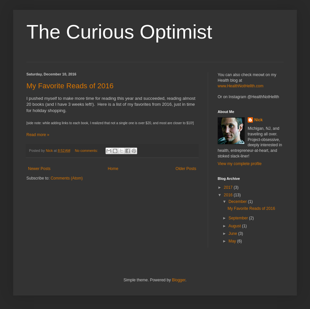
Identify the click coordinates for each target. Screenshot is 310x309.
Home (113, 168)
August (235, 226)
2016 (229, 195)
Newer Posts (39, 168)
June (233, 233)
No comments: (87, 151)
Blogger (178, 280)
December (238, 201)
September (239, 218)
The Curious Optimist (119, 32)
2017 (229, 187)
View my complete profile (240, 163)
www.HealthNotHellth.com (241, 86)
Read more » (37, 134)
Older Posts (185, 168)
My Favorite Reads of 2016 (69, 86)
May (233, 241)
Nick (258, 120)
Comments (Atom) (66, 178)
